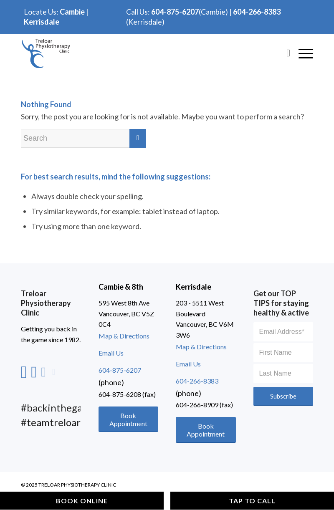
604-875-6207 (175, 11)
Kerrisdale (41, 21)
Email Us (111, 353)
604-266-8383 (257, 11)
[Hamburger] (301, 52)
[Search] (284, 52)
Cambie (72, 11)
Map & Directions (124, 336)
